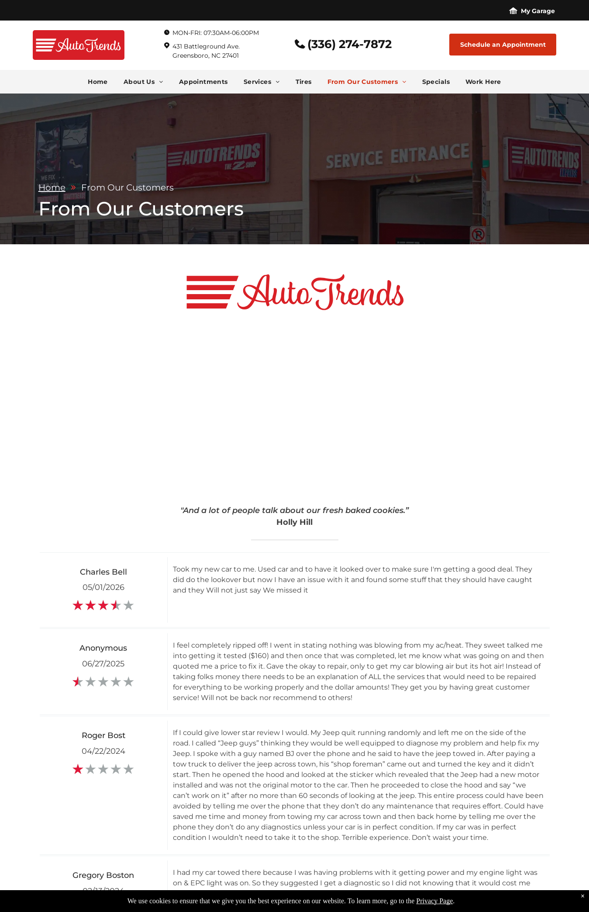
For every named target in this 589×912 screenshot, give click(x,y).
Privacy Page (434, 901)
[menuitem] (98, 81)
